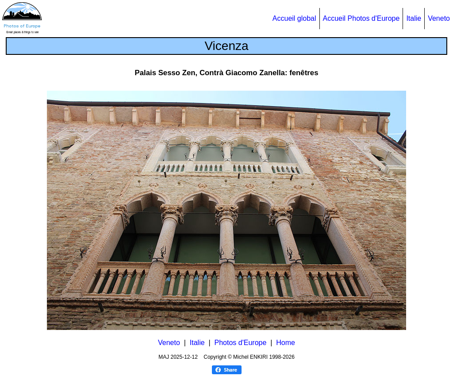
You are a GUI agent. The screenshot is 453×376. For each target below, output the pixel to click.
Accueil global (294, 18)
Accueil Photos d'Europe (361, 18)
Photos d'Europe (241, 342)
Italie (413, 18)
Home (285, 342)
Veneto (439, 18)
